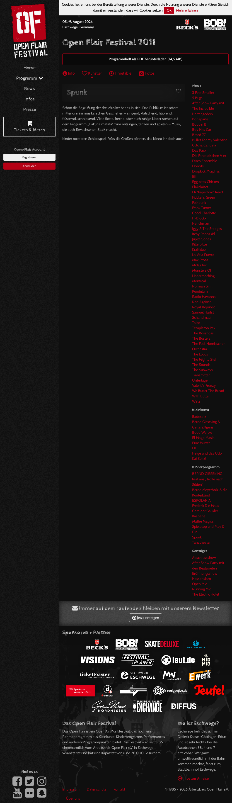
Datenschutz (96, 789)
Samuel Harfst (203, 312)
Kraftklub (199, 249)
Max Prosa (200, 260)
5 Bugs (197, 98)
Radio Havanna (204, 296)
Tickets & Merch (29, 127)
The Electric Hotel (205, 594)
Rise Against (201, 302)
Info (69, 73)
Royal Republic (203, 307)
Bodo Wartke (202, 432)
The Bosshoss (203, 333)
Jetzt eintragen (145, 618)
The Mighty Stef (204, 359)
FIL (194, 448)
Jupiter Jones (201, 239)
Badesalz (199, 416)
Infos (29, 99)
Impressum (71, 789)
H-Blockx (199, 218)
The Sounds (201, 365)
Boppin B (199, 124)
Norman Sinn (202, 286)
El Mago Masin (203, 438)
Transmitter (201, 375)
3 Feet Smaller (203, 92)
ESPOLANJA (201, 500)
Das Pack (199, 150)
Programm (29, 78)
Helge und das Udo (207, 453)
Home (30, 68)
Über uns (73, 798)
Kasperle (198, 516)
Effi (194, 176)
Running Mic (201, 589)
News (29, 88)
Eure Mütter (201, 443)
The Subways (202, 370)
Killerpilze (199, 244)
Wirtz (196, 401)
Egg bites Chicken (205, 182)
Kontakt (119, 789)
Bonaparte (200, 119)
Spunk (197, 537)
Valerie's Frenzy (204, 385)
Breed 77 (199, 135)
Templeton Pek (203, 328)
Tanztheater (201, 542)
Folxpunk (199, 202)
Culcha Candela (204, 145)
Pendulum (200, 291)
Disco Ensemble (204, 161)
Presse (29, 109)
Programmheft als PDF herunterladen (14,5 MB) (145, 59)
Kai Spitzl (199, 458)
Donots (198, 166)
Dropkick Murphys (206, 171)
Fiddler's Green (203, 197)
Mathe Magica (202, 521)
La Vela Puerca (203, 255)
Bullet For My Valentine (209, 140)
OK (169, 10)
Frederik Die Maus (205, 506)
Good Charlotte (204, 213)
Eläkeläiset (200, 187)
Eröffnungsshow (204, 573)
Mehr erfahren (187, 10)
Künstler (92, 73)
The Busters (201, 338)
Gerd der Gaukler (205, 511)
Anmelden (29, 166)
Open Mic (199, 584)
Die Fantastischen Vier (209, 155)
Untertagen (201, 380)
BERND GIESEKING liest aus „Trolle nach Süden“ (207, 479)
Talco (196, 323)
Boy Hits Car (201, 129)
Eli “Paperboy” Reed (207, 192)
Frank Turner (201, 208)
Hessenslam (201, 579)
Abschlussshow (204, 557)
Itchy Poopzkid (203, 234)
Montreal (199, 281)
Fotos (147, 73)
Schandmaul (201, 317)
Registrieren (29, 157)
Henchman (200, 223)
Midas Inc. (199, 265)
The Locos (200, 354)
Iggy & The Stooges (207, 228)
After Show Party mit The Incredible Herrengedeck (208, 108)
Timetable (120, 73)
